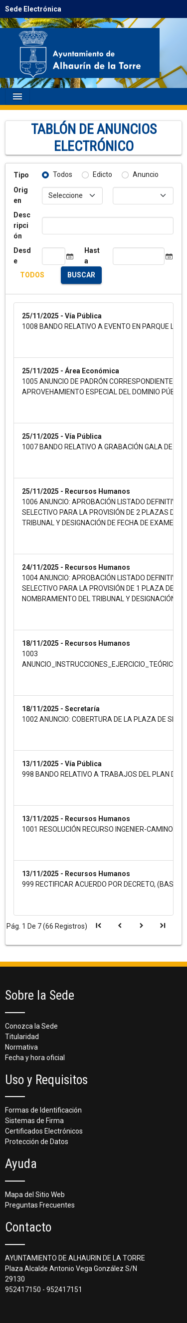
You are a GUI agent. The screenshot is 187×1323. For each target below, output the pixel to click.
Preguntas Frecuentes (40, 1205)
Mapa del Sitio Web (35, 1195)
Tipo (21, 175)
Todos (62, 174)
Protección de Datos (36, 1142)
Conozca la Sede (31, 1026)
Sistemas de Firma (34, 1121)
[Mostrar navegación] (17, 96)
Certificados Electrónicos (44, 1131)
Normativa (21, 1047)
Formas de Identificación (43, 1110)
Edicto (102, 174)
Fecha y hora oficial (35, 1058)
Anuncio (146, 174)
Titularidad (22, 1037)
